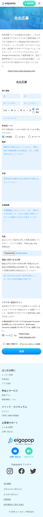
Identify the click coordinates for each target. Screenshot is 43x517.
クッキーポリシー (11, 494)
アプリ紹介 (6, 383)
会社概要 (7, 483)
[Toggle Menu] (39, 3)
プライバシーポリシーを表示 (29, 344)
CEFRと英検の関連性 (10, 415)
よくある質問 (7, 427)
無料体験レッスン (9, 399)
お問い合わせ (7, 431)
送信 (21, 351)
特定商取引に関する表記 (14, 504)
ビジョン (5, 411)
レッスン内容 (7, 375)
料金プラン (6, 395)
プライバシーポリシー (13, 489)
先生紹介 (5, 379)
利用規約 (7, 499)
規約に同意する (21, 344)
